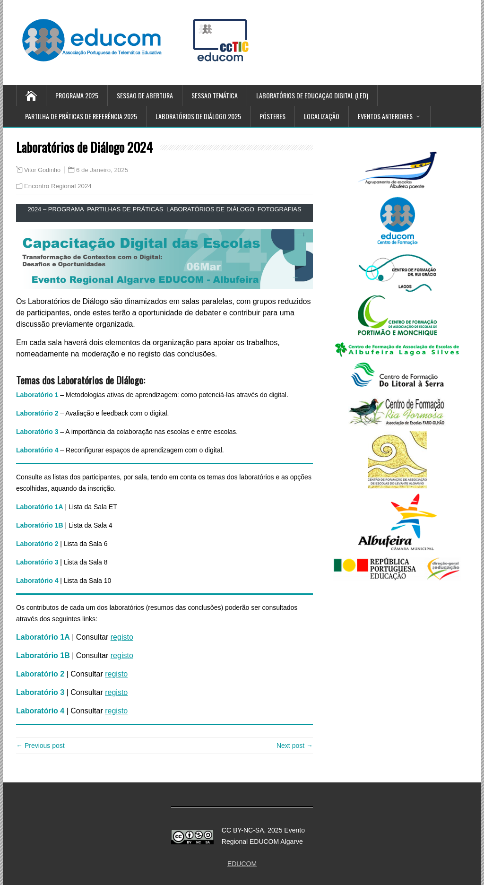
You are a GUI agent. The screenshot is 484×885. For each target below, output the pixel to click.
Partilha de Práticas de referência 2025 (81, 116)
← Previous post (40, 745)
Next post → (295, 745)
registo (122, 637)
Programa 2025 (76, 95)
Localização (321, 116)
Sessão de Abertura (145, 95)
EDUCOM (242, 864)
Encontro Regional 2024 (58, 186)
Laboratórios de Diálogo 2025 (198, 116)
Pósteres (272, 116)
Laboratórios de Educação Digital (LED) (312, 95)
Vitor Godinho (42, 170)
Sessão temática (214, 95)
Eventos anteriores (385, 116)
